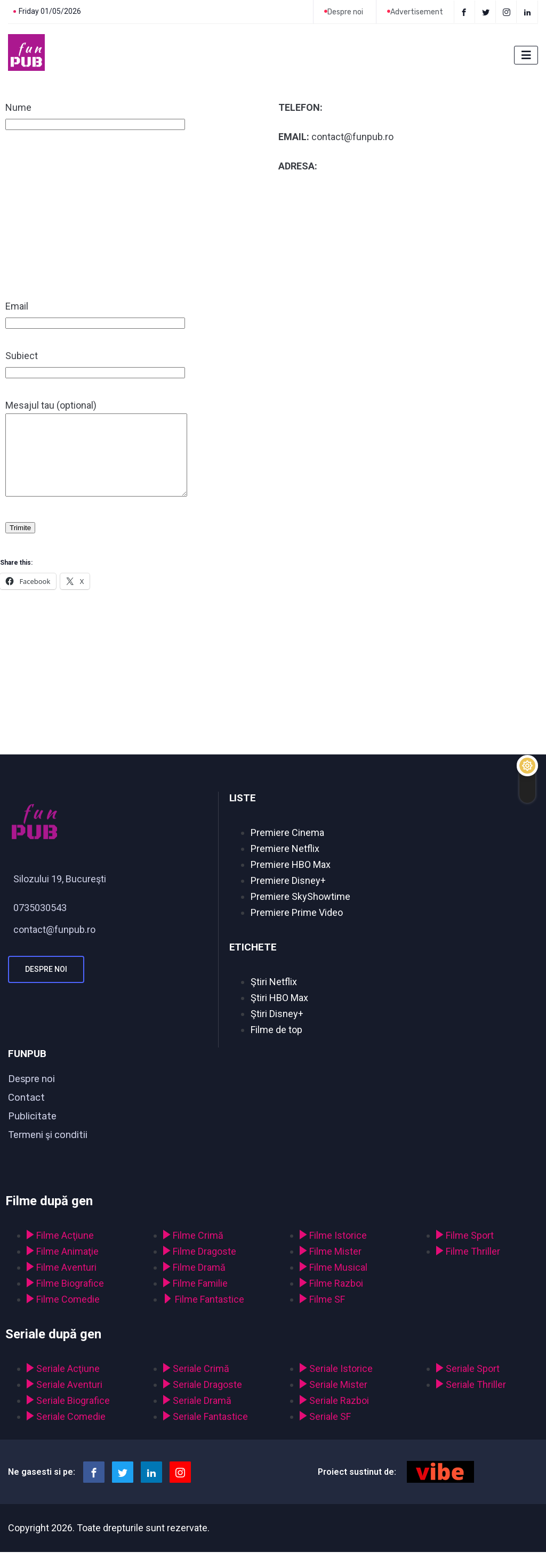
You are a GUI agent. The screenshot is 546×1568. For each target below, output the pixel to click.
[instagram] (507, 12)
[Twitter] (486, 12)
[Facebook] (464, 12)
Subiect (95, 363)
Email (95, 314)
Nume (95, 115)
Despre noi (46, 985)
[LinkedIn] (528, 12)
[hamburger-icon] (526, 55)
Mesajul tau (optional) (106, 457)
